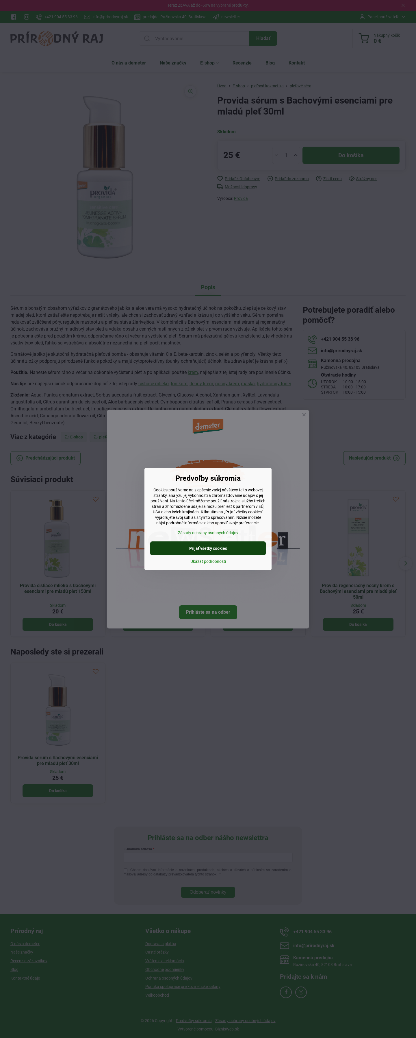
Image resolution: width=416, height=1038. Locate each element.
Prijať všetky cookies (208, 548)
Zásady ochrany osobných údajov (208, 532)
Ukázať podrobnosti (208, 561)
